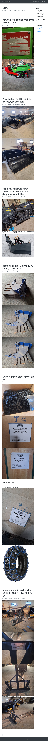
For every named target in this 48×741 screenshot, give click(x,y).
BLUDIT (34, 739)
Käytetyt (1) (39, 28)
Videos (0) (39, 31)
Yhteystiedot (36, 1)
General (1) (39, 27)
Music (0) (39, 30)
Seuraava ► (10, 735)
